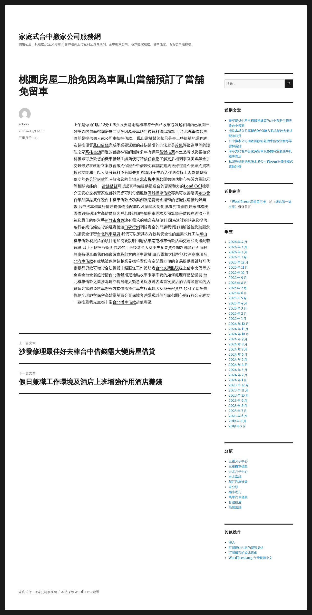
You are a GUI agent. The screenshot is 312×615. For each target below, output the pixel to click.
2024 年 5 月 (238, 360)
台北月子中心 (238, 471)
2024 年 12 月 (239, 324)
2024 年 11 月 (238, 329)
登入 (232, 542)
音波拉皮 (235, 502)
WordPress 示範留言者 (249, 202)
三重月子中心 (28, 138)
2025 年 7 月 (238, 288)
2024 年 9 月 (238, 339)
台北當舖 (235, 477)
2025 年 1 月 (237, 319)
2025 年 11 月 (238, 267)
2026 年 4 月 (238, 242)
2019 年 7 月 (237, 426)
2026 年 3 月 (238, 247)
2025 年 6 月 (238, 293)
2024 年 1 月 (238, 380)
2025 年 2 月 (238, 314)
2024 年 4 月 (238, 365)
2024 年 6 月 (238, 354)
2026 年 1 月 (238, 257)
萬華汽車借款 (238, 497)
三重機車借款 (238, 466)
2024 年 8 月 (238, 344)
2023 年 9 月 (238, 401)
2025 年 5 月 (238, 298)
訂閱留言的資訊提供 (243, 553)
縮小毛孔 (235, 492)
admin (24, 124)
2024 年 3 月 (238, 370)
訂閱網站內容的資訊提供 (246, 548)
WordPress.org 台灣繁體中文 (250, 558)
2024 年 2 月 (238, 375)
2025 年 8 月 (238, 283)
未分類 (233, 487)
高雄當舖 (235, 507)
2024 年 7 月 (238, 349)
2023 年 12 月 (239, 385)
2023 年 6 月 (238, 416)
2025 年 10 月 (238, 273)
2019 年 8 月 (237, 421)
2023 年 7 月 (238, 411)
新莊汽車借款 (238, 482)
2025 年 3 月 (238, 308)
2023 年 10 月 (239, 395)
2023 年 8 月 (238, 406)
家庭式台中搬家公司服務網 (60, 36)
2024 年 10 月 (239, 334)
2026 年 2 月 (238, 252)
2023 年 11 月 (238, 390)
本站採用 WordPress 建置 (80, 592)
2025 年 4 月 (238, 303)
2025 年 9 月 (238, 278)
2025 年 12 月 (238, 262)
